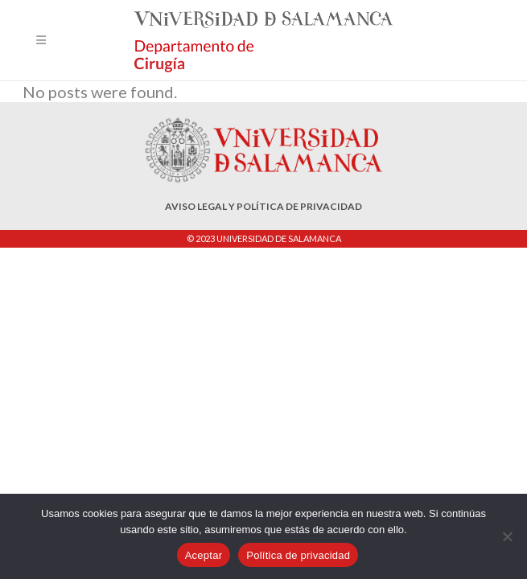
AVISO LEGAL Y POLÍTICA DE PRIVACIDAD (263, 206)
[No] (507, 536)
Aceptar (204, 555)
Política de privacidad (298, 555)
